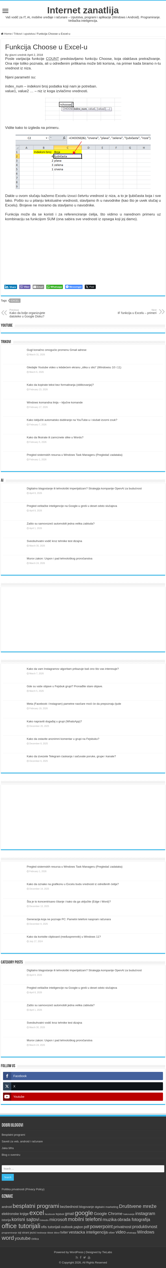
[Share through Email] (38, 287)
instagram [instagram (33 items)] (145, 1213)
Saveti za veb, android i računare (22, 1141)
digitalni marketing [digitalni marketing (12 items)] (106, 1207)
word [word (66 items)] (8, 1238)
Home (6, 33)
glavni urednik (18, 54)
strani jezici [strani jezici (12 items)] (29, 1232)
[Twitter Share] (90, 287)
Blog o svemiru (11, 1154)
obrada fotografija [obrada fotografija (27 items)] (133, 1219)
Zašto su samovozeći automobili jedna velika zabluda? (61, 523)
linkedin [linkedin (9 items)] (44, 1220)
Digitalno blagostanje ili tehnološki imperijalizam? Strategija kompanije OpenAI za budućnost (84, 488)
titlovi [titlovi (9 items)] (56, 1232)
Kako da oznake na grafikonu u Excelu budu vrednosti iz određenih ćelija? (73, 884)
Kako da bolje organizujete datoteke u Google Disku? (32, 313)
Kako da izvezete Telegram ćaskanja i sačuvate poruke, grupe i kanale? (71, 756)
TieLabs (107, 1252)
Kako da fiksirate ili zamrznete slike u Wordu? (55, 437)
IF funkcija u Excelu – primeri (134, 312)
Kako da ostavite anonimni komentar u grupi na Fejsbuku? (63, 738)
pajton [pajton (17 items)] (78, 1227)
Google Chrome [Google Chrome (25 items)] (108, 1213)
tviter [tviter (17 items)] (64, 1232)
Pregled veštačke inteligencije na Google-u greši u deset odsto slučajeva (72, 506)
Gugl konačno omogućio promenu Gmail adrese (56, 349)
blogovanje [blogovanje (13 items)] (86, 1207)
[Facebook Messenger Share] (74, 287)
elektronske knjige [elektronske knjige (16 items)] (15, 1214)
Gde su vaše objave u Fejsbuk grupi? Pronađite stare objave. (65, 686)
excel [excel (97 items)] (36, 1212)
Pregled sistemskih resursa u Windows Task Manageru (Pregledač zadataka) (75, 454)
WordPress (76, 1252)
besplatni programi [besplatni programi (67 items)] (36, 1206)
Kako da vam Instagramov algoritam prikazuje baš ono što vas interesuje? (73, 668)
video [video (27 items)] (121, 1232)
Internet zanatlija (83, 10)
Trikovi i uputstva (24, 33)
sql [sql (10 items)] (19, 1232)
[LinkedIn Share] (10, 287)
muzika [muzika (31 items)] (109, 1219)
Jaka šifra (8, 1148)
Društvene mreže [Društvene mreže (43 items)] (138, 1206)
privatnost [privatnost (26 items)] (122, 1226)
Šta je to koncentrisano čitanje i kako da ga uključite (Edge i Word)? (69, 901)
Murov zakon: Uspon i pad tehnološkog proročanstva (60, 558)
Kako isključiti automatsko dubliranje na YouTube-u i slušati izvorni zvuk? (72, 420)
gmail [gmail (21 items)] (69, 1214)
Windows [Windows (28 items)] (145, 1232)
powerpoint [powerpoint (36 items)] (101, 1226)
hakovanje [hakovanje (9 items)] (129, 1214)
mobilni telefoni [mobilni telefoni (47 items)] (85, 1219)
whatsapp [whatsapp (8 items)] (131, 1232)
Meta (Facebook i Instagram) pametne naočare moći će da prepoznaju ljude (74, 703)
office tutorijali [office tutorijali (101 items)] (21, 1225)
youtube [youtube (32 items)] (23, 1238)
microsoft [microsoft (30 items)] (58, 1219)
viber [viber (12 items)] (112, 1232)
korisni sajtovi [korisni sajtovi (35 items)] (25, 1219)
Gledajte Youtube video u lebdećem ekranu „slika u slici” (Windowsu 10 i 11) (74, 367)
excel (15, 300)
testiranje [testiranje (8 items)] (41, 1232)
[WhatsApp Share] (54, 287)
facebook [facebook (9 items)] (50, 1214)
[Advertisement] (83, 619)
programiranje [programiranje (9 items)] (9, 1232)
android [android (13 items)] (7, 1207)
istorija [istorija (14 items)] (6, 1220)
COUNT (52, 59)
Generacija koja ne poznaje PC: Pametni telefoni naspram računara (69, 919)
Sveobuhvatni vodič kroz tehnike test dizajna (54, 541)
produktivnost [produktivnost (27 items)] (144, 1226)
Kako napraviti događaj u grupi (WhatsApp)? (54, 721)
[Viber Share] (24, 287)
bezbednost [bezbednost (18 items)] (69, 1207)
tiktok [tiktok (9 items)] (50, 1232)
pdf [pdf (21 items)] (86, 1227)
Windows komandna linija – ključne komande (55, 402)
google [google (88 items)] (84, 1212)
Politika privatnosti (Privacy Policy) (23, 1189)
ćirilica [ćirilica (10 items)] (35, 1238)
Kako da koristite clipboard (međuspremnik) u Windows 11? (64, 936)
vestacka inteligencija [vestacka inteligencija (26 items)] (88, 1232)
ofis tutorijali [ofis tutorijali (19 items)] (50, 1227)
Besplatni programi (13, 1134)
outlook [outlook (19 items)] (67, 1227)
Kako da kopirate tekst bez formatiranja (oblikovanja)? (60, 384)
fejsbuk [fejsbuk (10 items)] (60, 1214)
